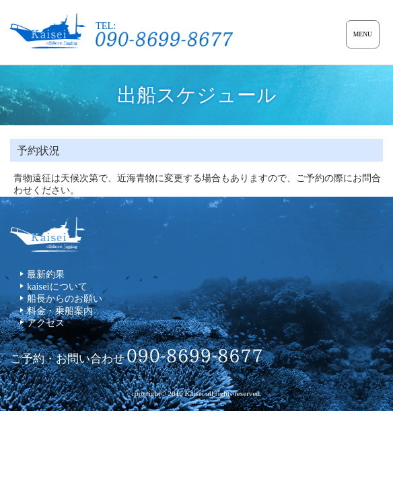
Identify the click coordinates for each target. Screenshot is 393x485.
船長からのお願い (64, 298)
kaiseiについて (57, 286)
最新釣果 (46, 274)
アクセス (46, 322)
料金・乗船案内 (60, 310)
